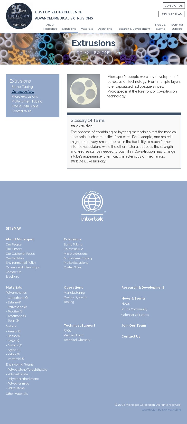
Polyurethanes (16, 292)
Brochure (12, 276)
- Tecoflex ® (14, 311)
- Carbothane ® (17, 298)
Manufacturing (74, 292)
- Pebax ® (13, 354)
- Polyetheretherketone (22, 379)
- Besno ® (13, 336)
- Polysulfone (15, 388)
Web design (149, 409)
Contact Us (172, 6)
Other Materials (17, 394)
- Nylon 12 (13, 350)
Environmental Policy (21, 262)
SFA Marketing (171, 409)
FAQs (67, 330)
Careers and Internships (22, 267)
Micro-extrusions (24, 96)
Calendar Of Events (135, 315)
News (126, 303)
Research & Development (133, 28)
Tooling (69, 302)
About (50, 24)
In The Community (134, 309)
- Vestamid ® (15, 359)
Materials (87, 28)
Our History (14, 249)
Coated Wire (21, 111)
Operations (105, 28)
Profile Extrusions (24, 106)
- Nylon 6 (12, 340)
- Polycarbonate (17, 374)
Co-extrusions (22, 92)
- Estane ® (13, 302)
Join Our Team (170, 14)
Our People (13, 244)
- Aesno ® (13, 331)
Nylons (11, 326)
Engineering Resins (19, 364)
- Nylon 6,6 (14, 345)
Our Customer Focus (20, 253)
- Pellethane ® (16, 307)
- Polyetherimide (17, 383)
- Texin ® (12, 320)
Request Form (74, 335)
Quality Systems (75, 297)
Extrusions (69, 28)
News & (160, 24)
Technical (176, 24)
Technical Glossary (77, 340)
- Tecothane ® (16, 316)
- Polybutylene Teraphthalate (26, 369)
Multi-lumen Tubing (26, 101)
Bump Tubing (22, 87)
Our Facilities (15, 258)
